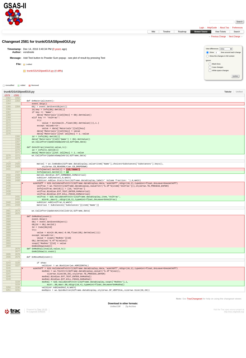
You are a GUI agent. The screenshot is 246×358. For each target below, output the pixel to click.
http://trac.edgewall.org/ (234, 353)
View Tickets (220, 32)
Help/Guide (212, 28)
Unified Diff (115, 347)
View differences (212, 49)
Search (237, 32)
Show (210, 52)
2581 (25, 41)
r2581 (16, 96)
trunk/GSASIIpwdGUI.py (55, 41)
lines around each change (228, 52)
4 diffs (58, 70)
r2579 (7, 96)
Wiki (153, 32)
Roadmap (182, 32)
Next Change (234, 36)
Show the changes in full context (220, 56)
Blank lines (216, 64)
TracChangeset (194, 339)
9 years (57, 49)
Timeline (166, 32)
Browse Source (200, 32)
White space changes (220, 70)
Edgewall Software (37, 353)
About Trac (224, 28)
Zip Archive (130, 347)
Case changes (217, 67)
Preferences (237, 28)
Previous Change (218, 36)
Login (201, 28)
